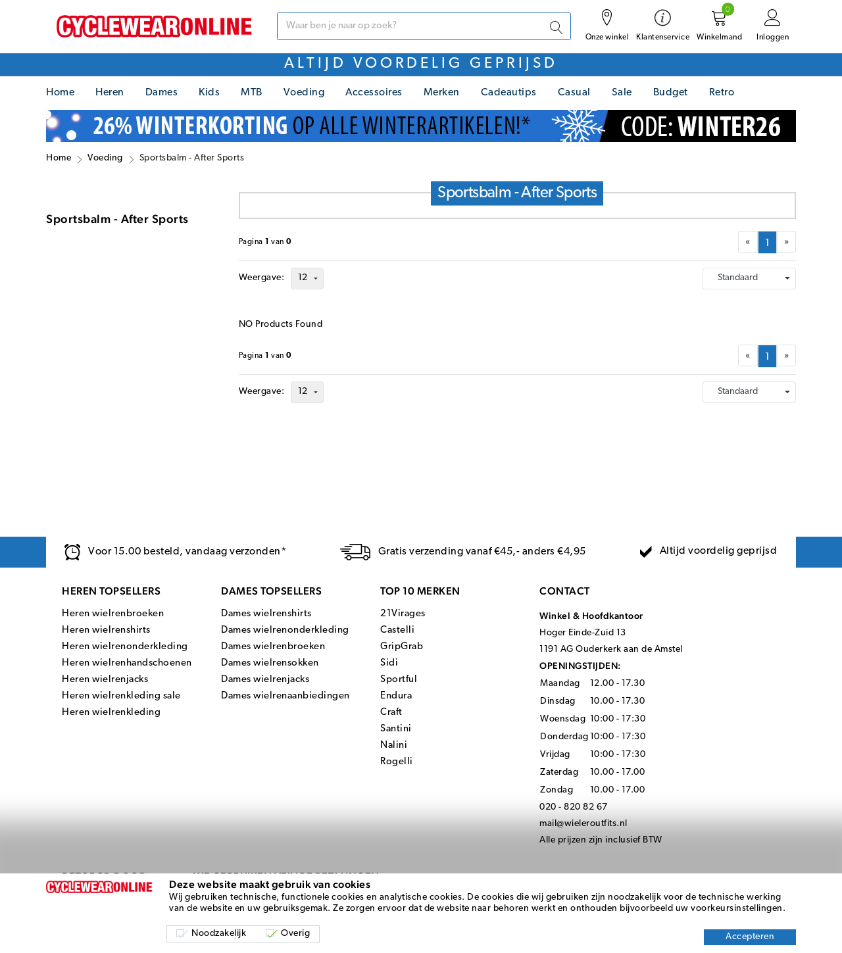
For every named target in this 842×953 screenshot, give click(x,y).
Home (60, 92)
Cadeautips (509, 92)
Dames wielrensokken (270, 663)
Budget (670, 92)
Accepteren (750, 937)
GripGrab (401, 647)
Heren (109, 92)
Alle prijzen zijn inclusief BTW (600, 840)
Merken (442, 92)
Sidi (389, 663)
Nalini (393, 745)
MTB (251, 92)
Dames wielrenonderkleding (285, 630)
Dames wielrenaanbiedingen (285, 696)
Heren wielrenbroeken (113, 614)
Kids (209, 92)
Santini (396, 729)
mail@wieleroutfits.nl (583, 824)
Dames (161, 92)
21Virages (403, 614)
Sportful (398, 680)
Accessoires (374, 92)
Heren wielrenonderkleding (125, 647)
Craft (391, 713)
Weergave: (262, 278)
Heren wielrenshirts (106, 630)
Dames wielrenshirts (266, 614)
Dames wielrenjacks (265, 680)
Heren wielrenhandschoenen (127, 663)
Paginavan (265, 242)
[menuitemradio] (767, 242)
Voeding (304, 92)
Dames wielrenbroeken (273, 647)
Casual (574, 92)
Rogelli (396, 762)
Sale (622, 92)
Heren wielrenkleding (111, 713)
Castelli (397, 630)
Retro (722, 92)
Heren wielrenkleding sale (121, 696)
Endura (396, 696)
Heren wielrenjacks (105, 680)
